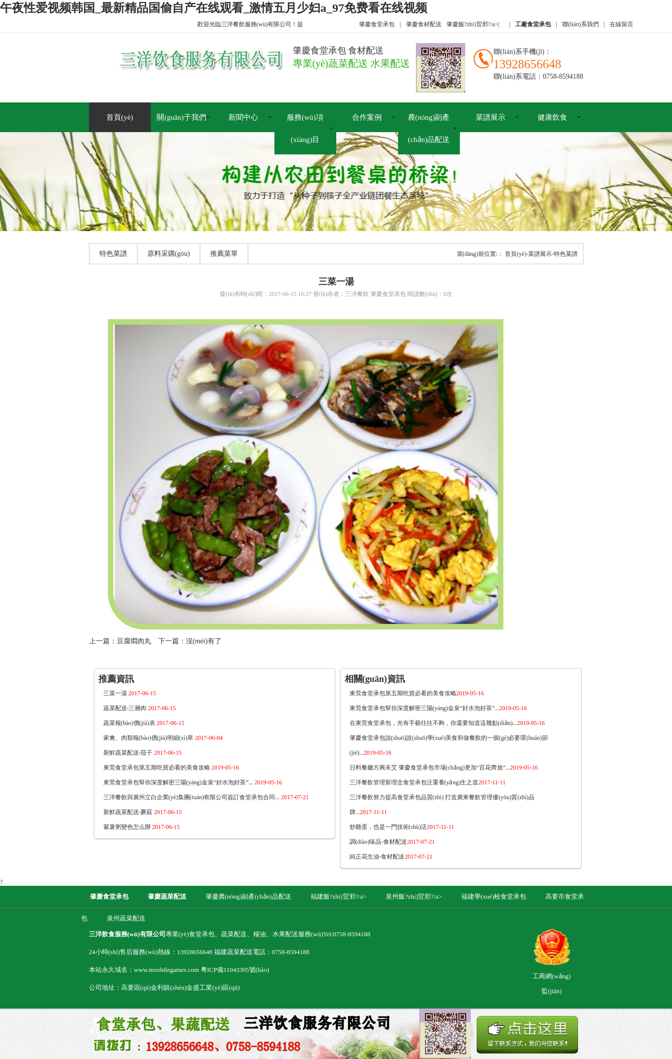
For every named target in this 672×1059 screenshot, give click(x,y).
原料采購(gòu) (168, 253)
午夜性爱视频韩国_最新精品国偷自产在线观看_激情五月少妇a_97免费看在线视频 (213, 7)
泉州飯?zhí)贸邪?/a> (415, 896)
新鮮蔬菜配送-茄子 (142, 752)
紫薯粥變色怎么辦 (141, 826)
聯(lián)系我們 (580, 24)
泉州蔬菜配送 (126, 918)
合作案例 (367, 117)
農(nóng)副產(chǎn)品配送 (429, 128)
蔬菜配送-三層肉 (139, 708)
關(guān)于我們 (181, 117)
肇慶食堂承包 (377, 24)
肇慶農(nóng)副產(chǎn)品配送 (248, 896)
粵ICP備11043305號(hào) (235, 969)
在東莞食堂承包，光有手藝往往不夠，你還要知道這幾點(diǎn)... (447, 723)
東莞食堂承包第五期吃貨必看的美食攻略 (171, 767)
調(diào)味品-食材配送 (392, 841)
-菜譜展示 (539, 253)
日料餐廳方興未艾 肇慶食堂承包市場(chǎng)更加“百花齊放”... (444, 767)
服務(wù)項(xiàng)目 (305, 128)
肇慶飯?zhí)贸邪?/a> (473, 24)
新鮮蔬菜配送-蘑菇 (142, 812)
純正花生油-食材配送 (391, 856)
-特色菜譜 (565, 253)
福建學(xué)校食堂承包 (493, 896)
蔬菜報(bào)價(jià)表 (143, 723)
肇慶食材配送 (424, 24)
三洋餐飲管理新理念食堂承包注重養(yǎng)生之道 (428, 782)
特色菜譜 (113, 253)
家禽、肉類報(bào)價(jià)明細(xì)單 (163, 737)
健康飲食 (552, 117)
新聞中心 (243, 117)
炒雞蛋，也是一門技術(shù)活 (402, 826)
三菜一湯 (129, 693)
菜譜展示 (490, 117)
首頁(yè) (119, 117)
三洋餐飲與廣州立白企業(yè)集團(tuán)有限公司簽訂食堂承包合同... (206, 797)
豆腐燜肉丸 (134, 641)
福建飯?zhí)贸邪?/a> (339, 896)
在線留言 (621, 24)
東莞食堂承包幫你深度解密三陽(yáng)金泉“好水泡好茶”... (192, 782)
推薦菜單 (224, 253)
